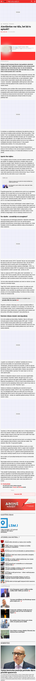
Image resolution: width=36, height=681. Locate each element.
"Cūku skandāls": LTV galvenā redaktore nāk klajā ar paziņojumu (9, 531)
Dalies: (12, 490)
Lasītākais (5, 586)
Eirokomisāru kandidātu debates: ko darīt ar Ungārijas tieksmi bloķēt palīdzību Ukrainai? (17, 577)
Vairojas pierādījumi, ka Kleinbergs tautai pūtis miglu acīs (22, 600)
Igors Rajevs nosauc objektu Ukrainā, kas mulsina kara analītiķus (22, 631)
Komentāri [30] (18, 494)
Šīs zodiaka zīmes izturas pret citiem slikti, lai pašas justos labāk (21, 620)
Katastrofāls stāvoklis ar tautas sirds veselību (18, 542)
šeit (18, 300)
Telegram (15, 487)
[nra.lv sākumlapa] (4, 1)
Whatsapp (20, 487)
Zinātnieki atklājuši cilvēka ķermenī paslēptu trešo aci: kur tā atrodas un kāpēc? (21, 611)
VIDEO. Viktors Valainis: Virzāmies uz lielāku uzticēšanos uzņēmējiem (17, 546)
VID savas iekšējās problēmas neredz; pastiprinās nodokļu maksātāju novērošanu (18, 568)
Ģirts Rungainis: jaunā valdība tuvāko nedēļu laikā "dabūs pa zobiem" (20, 186)
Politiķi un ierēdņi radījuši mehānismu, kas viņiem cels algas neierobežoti (19, 559)
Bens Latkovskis (4, 31)
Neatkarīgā (5, 24)
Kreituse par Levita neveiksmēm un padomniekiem (19, 551)
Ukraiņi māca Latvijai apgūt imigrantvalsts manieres (20, 581)
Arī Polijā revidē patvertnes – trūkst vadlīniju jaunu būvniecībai (19, 573)
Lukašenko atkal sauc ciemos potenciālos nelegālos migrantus (19, 555)
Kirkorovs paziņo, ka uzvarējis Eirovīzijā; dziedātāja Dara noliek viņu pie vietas (20, 182)
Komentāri (11, 24)
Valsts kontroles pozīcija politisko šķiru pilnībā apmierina (18, 671)
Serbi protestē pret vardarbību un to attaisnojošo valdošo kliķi (18, 564)
